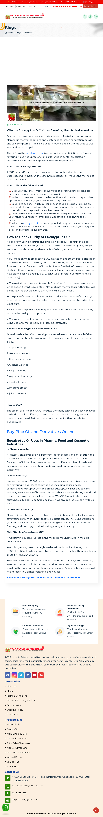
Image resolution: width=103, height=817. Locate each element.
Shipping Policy (15, 710)
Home (9, 33)
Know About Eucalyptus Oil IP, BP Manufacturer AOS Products (43, 577)
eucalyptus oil (30, 223)
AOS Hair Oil (13, 766)
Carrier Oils (12, 729)
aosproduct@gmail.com (25, 799)
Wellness (28, 33)
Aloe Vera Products (17, 748)
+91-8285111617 (19, 792)
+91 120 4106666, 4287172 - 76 (67, 6)
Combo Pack (13, 762)
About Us (9, 6)
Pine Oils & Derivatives (18, 752)
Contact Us (34, 6)
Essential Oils (13, 724)
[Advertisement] (51, 56)
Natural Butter (15, 757)
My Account (21, 6)
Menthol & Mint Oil (17, 738)
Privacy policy (14, 705)
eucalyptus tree (35, 153)
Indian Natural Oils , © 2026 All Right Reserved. (52, 813)
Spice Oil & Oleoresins (18, 743)
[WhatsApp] (5, 807)
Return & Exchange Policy (21, 700)
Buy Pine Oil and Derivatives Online (40, 431)
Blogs (18, 33)
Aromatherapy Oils (17, 734)
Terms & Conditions (17, 696)
